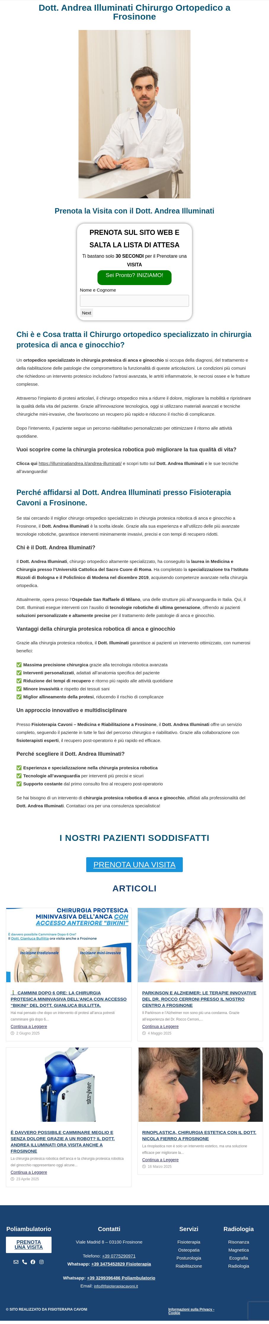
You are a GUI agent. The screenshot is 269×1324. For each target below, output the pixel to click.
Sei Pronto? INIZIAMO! (134, 275)
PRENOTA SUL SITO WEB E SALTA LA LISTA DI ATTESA (134, 239)
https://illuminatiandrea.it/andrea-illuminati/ (80, 463)
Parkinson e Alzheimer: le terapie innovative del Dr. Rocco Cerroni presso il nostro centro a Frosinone (199, 999)
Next (86, 312)
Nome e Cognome (98, 289)
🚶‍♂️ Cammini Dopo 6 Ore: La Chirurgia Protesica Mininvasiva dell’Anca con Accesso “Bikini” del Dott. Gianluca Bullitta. (69, 999)
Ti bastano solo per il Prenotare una (134, 260)
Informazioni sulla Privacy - (191, 1310)
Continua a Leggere (29, 1026)
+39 (121, 1264)
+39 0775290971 (119, 1256)
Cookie (174, 1313)
